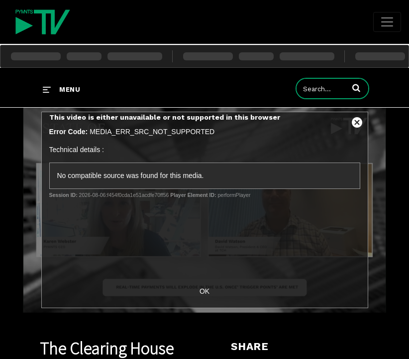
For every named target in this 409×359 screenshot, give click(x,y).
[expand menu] (61, 89)
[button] (356, 88)
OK (204, 291)
